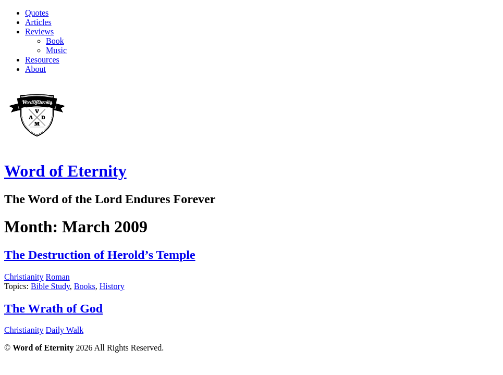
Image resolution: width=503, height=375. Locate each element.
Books (84, 286)
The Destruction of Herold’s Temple (99, 254)
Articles (38, 22)
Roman (58, 276)
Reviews (39, 31)
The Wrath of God (53, 308)
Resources (42, 59)
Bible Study (50, 286)
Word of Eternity (65, 170)
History (112, 286)
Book (55, 40)
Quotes (36, 12)
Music (56, 50)
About (35, 69)
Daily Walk (65, 330)
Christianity (24, 276)
